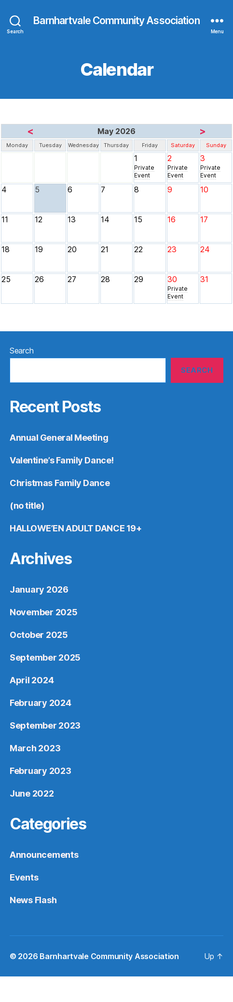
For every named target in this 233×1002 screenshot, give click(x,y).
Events (24, 877)
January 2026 (39, 589)
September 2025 (45, 657)
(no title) (27, 506)
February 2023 (40, 771)
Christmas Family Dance (60, 483)
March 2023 (35, 748)
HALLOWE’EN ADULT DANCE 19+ (75, 528)
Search (21, 350)
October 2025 (39, 635)
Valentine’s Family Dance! (62, 460)
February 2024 (40, 703)
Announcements (44, 855)
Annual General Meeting (59, 438)
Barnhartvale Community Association (116, 20)
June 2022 (32, 793)
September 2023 (45, 725)
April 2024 (32, 680)
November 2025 (44, 612)
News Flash (33, 900)
